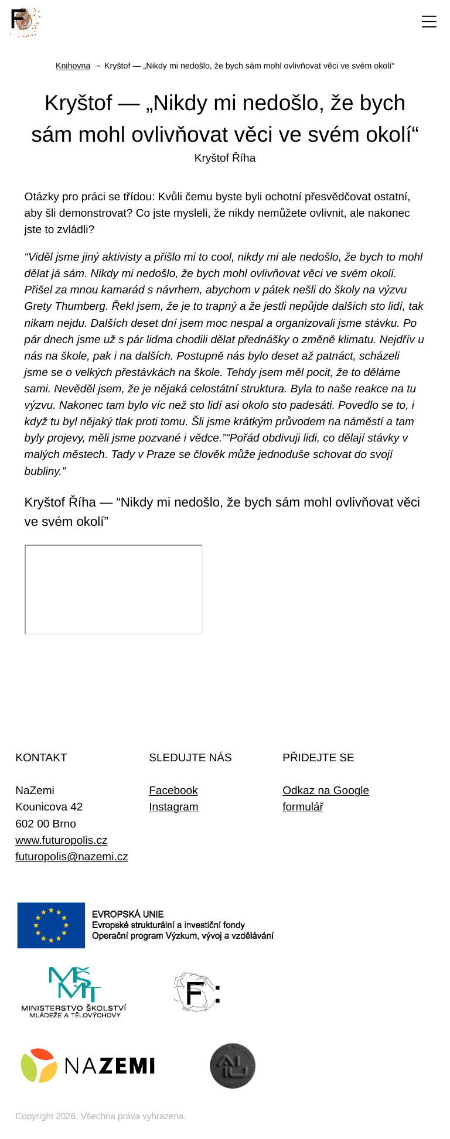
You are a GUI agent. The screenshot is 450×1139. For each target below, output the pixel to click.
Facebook (173, 791)
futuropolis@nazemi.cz (71, 857)
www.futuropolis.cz (61, 840)
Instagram (173, 807)
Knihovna (73, 66)
